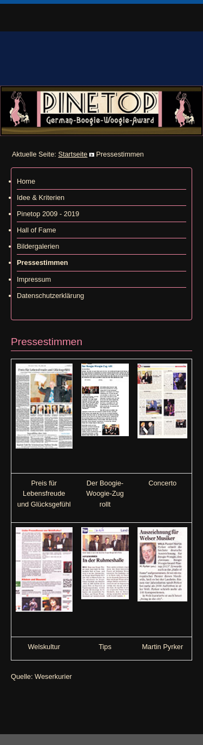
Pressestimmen (42, 262)
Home (26, 181)
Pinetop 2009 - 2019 (48, 214)
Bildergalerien (38, 246)
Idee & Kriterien (40, 197)
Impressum (34, 279)
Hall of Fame (36, 230)
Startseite (72, 154)
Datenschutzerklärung (50, 295)
